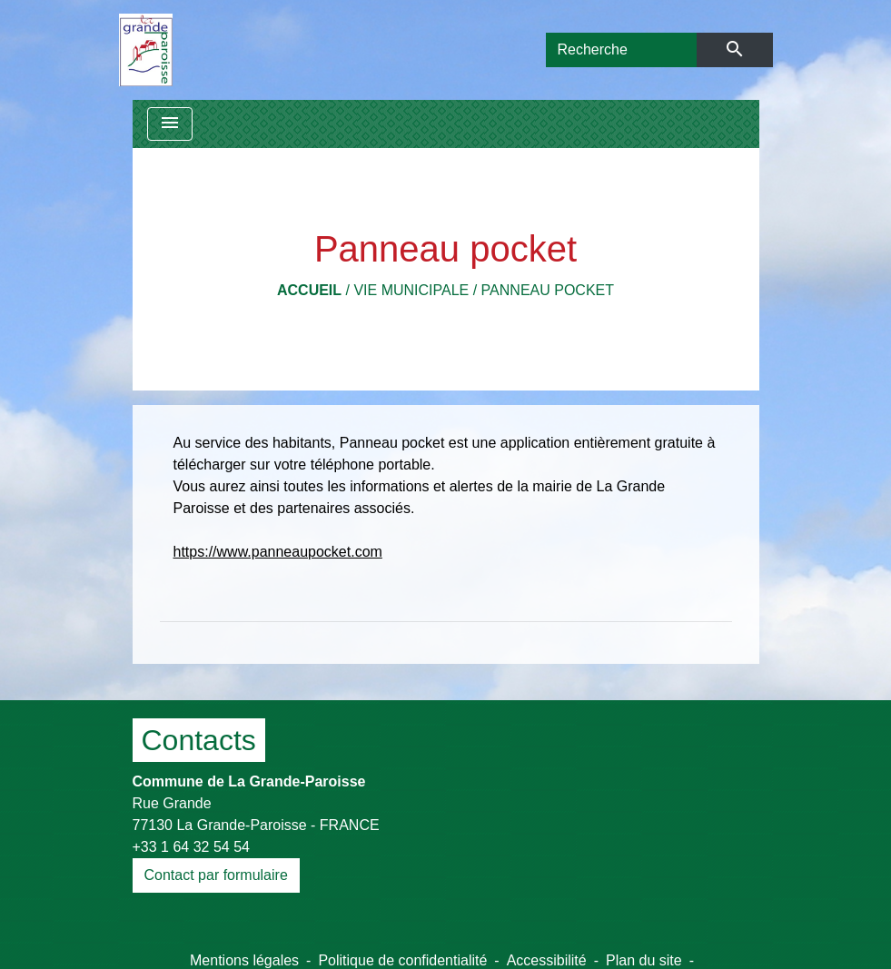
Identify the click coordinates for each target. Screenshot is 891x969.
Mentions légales (244, 960)
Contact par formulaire (216, 875)
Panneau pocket (547, 290)
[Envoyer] (734, 50)
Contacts (199, 740)
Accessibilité (547, 960)
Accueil (309, 290)
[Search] (622, 50)
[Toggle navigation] (170, 124)
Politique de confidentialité (402, 960)
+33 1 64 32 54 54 (191, 847)
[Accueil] (146, 50)
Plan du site (644, 960)
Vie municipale (411, 290)
